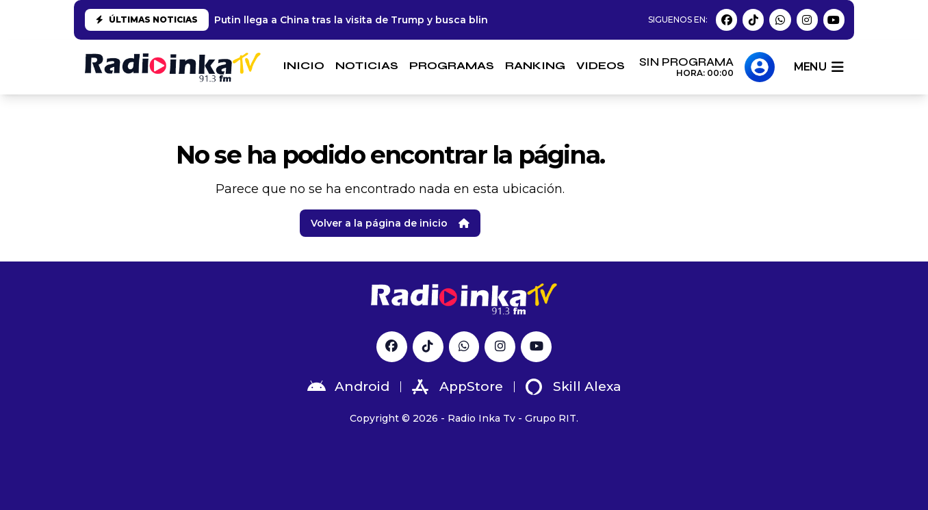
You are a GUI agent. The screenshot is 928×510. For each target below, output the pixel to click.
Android (348, 387)
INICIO (303, 65)
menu (818, 67)
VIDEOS (600, 65)
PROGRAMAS (451, 65)
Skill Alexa (573, 387)
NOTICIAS (366, 65)
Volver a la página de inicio (390, 223)
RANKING (535, 65)
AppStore (457, 387)
